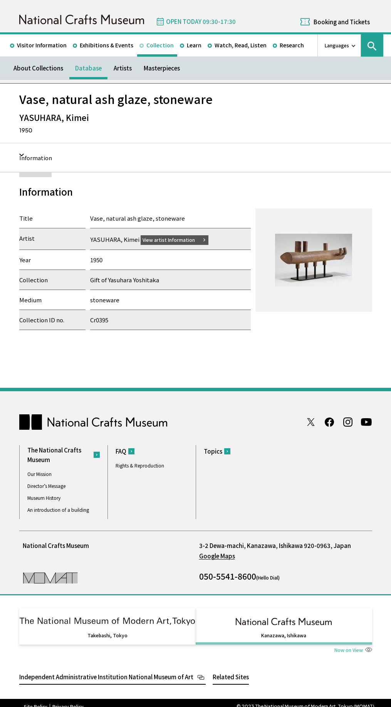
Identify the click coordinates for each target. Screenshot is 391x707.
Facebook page (329, 421)
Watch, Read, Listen (241, 45)
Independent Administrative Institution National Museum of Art (106, 669)
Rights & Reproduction (140, 465)
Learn (194, 45)
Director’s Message (46, 485)
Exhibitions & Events (106, 45)
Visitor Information (42, 45)
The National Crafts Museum (54, 454)
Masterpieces (162, 68)
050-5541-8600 (227, 575)
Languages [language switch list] (337, 45)
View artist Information (173, 239)
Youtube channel (366, 421)
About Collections (38, 68)
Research (292, 45)
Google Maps (217, 555)
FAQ (121, 451)
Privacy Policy (68, 699)
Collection (160, 45)
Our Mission (39, 473)
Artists (123, 68)
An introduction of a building (58, 509)
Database (88, 68)
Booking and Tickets (342, 22)
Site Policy (35, 699)
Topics (213, 451)
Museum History (43, 497)
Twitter (311, 421)
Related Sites (231, 669)
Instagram (348, 421)
